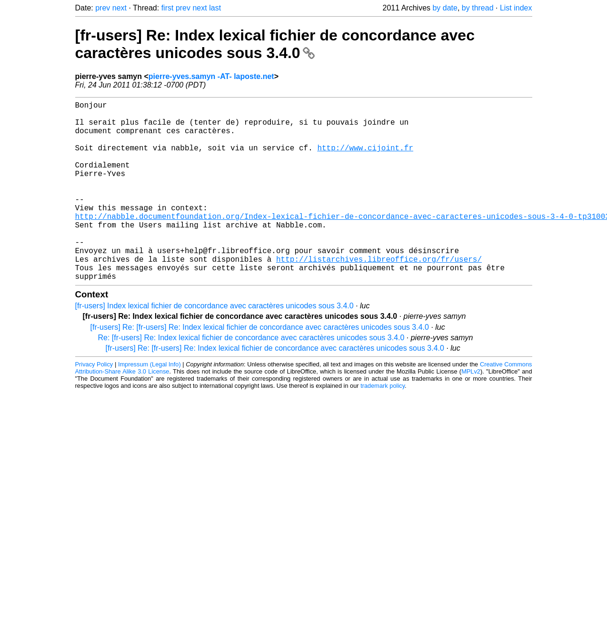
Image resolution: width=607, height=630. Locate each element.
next (119, 8)
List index (516, 8)
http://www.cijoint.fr (365, 159)
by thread (478, 8)
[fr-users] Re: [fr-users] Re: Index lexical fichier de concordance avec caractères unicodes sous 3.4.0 (259, 367)
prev (102, 8)
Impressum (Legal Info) (149, 404)
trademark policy (382, 425)
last (215, 8)
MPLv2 (470, 411)
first (167, 8)
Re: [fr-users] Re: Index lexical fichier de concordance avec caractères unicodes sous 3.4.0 (251, 378)
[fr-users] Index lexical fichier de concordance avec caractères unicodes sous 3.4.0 (214, 346)
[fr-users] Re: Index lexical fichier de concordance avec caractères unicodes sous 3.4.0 (275, 44)
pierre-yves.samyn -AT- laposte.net (211, 76)
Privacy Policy (94, 404)
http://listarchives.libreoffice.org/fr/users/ (379, 295)
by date (444, 8)
